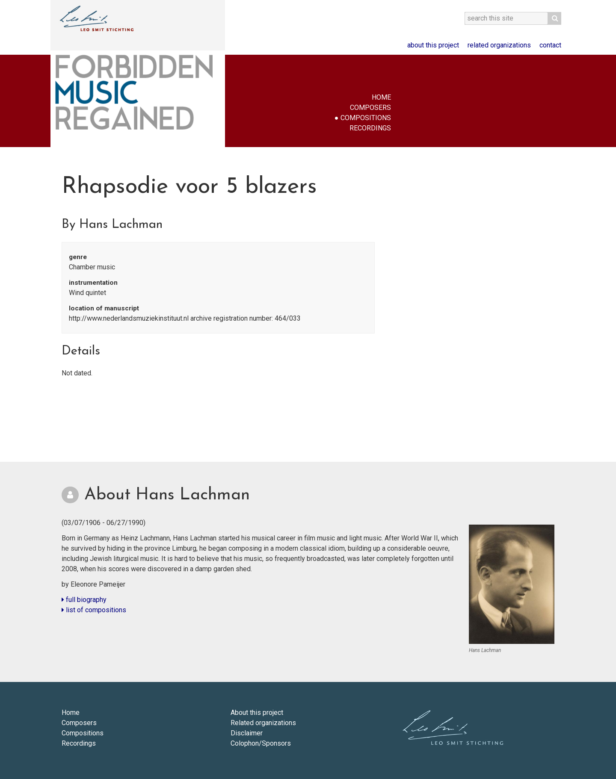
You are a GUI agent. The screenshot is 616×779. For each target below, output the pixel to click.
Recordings (370, 128)
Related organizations (499, 45)
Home (381, 97)
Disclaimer (247, 733)
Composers (370, 107)
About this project (433, 45)
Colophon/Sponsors (261, 743)
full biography (84, 600)
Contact (550, 45)
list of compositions (94, 610)
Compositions (366, 118)
